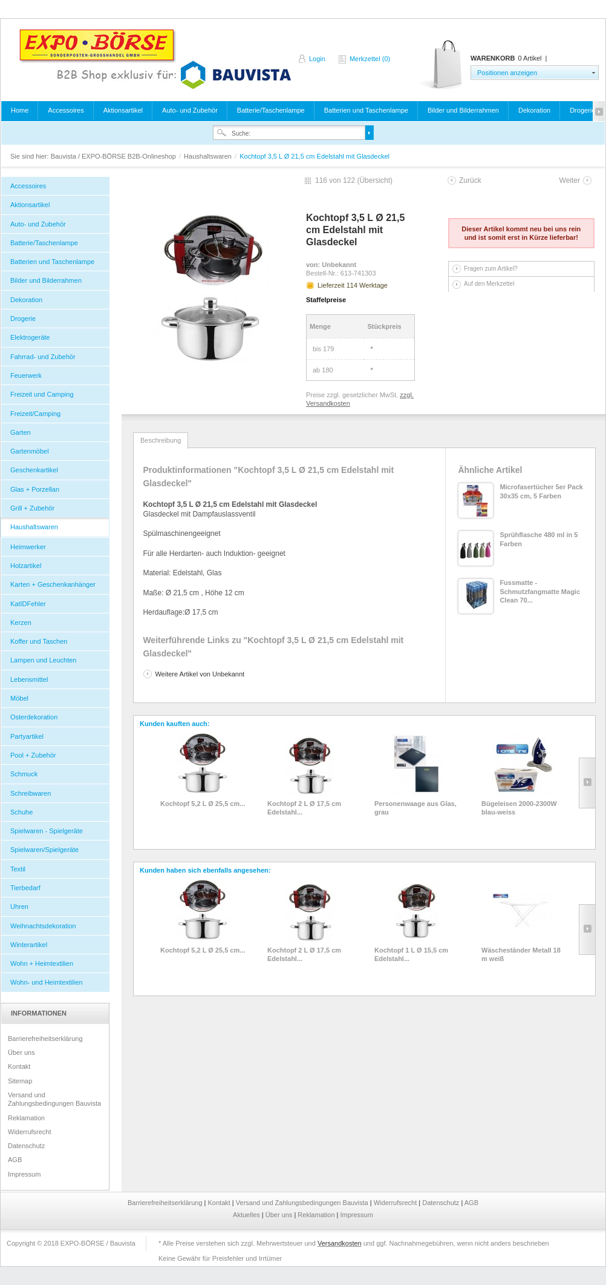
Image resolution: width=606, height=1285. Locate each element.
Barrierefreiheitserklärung (45, 1038)
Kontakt (19, 1066)
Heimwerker (28, 546)
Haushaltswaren (208, 156)
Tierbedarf (25, 887)
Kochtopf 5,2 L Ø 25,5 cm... (202, 803)
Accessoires (65, 110)
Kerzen (20, 622)
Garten (20, 432)
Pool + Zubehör (33, 755)
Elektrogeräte (30, 337)
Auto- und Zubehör (190, 110)
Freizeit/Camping (35, 413)
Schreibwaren (30, 793)
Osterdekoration (33, 717)
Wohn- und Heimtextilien (46, 982)
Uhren (19, 906)
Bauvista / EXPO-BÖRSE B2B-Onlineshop (155, 58)
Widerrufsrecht (29, 1131)
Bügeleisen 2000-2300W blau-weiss (519, 808)
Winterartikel (28, 944)
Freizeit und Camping (42, 394)
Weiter (569, 180)
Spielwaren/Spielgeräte (44, 849)
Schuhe (21, 812)
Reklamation (26, 1117)
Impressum (24, 1174)
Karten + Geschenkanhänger (53, 584)
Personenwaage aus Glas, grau (415, 808)
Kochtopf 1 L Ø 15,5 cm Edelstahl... (411, 954)
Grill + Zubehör (32, 508)
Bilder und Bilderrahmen (463, 110)
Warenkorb (441, 65)
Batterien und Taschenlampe (366, 110)
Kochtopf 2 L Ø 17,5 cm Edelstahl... (304, 808)
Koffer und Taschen (38, 641)
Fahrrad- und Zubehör (43, 356)
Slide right (587, 783)
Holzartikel (25, 565)
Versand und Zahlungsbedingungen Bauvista (54, 1099)
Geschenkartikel (34, 470)
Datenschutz (26, 1145)
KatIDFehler (28, 603)
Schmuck (23, 774)
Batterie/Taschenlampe (271, 110)
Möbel (19, 698)
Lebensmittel (29, 679)
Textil (17, 869)
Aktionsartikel (123, 110)
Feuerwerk (26, 375)
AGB (15, 1159)
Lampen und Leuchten (43, 660)
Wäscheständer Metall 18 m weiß (521, 954)
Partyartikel (27, 736)
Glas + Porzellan (34, 489)
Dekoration (534, 110)
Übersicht (374, 180)
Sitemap (20, 1081)
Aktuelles (247, 1214)
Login (317, 58)
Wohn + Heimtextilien (41, 963)
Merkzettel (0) (370, 58)
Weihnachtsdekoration (43, 926)
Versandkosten (340, 1243)
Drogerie (582, 110)
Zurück (470, 180)
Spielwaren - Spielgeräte (46, 830)
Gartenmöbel (29, 451)
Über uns (21, 1052)
